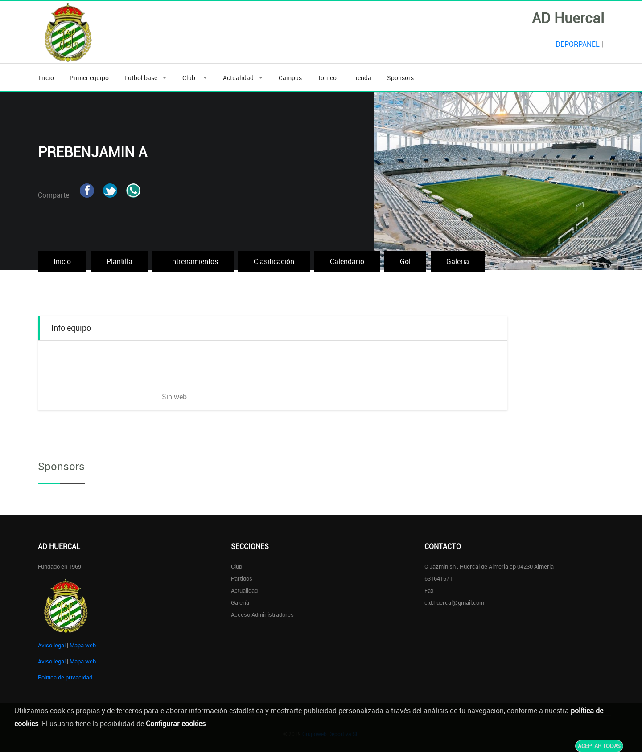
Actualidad (238, 77)
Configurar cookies (176, 723)
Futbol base (140, 77)
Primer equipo (89, 77)
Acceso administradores (262, 614)
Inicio (46, 77)
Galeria (457, 261)
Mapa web (83, 645)
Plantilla (119, 261)
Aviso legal (52, 645)
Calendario (347, 261)
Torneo (327, 77)
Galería (240, 602)
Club (190, 77)
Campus (290, 77)
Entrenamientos (193, 261)
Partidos (241, 578)
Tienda (361, 77)
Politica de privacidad (65, 677)
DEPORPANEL (578, 44)
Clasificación (274, 261)
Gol (405, 261)
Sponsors (400, 77)
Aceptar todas (599, 746)
